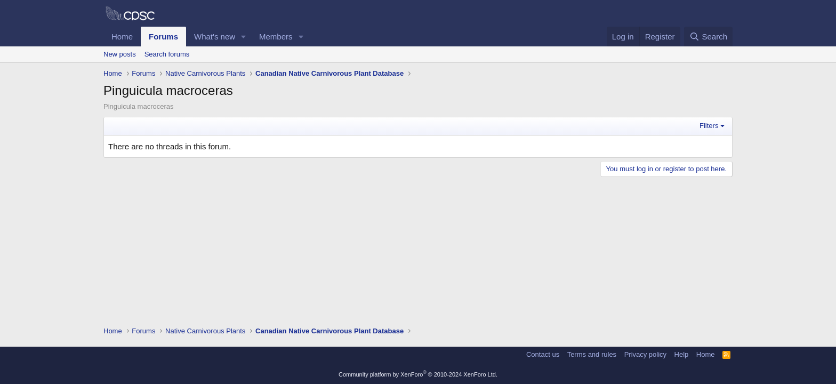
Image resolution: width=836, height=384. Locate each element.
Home (122, 36)
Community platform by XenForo (418, 374)
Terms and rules (591, 354)
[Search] (708, 36)
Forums (163, 36)
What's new (214, 36)
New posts (119, 54)
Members (276, 36)
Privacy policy (645, 354)
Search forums (167, 54)
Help (681, 354)
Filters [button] (709, 126)
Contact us (542, 354)
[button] (243, 36)
